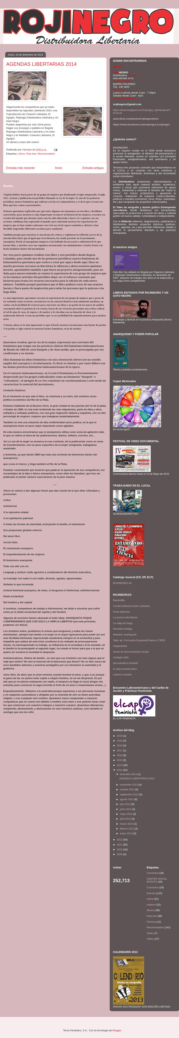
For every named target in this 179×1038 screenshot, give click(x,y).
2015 (120, 760)
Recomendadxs (46, 153)
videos (150, 938)
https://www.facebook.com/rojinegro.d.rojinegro (141, 124)
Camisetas (152, 873)
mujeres (151, 904)
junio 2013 (126, 809)
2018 (120, 745)
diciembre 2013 (129, 774)
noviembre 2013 (129, 784)
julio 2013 (125, 804)
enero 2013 (126, 833)
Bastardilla (119, 600)
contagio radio (121, 657)
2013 (120, 770)
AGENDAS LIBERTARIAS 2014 (136, 778)
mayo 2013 (126, 813)
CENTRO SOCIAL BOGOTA (157, 880)
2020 (120, 735)
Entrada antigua (93, 168)
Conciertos (153, 887)
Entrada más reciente (20, 168)
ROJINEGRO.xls (122, 583)
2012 (120, 839)
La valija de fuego (123, 623)
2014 (120, 765)
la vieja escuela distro (125, 668)
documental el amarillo (125, 663)
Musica (151, 910)
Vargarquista (120, 645)
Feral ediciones (121, 611)
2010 (120, 849)
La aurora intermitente (125, 617)
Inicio (58, 168)
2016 (120, 755)
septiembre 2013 (129, 794)
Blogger (117, 1030)
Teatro (150, 933)
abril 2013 (126, 818)
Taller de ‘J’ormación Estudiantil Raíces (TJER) (139, 640)
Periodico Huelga (122, 628)
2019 (120, 740)
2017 (120, 750)
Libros (21, 153)
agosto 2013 (127, 799)
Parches (151, 921)
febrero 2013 (127, 828)
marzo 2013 (127, 823)
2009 (120, 854)
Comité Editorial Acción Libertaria (131, 606)
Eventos (151, 893)
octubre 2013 (127, 789)
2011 (120, 844)
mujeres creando (122, 674)
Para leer (31, 153)
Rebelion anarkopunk (125, 634)
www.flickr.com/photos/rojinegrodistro (136, 118)
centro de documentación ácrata (131, 651)
